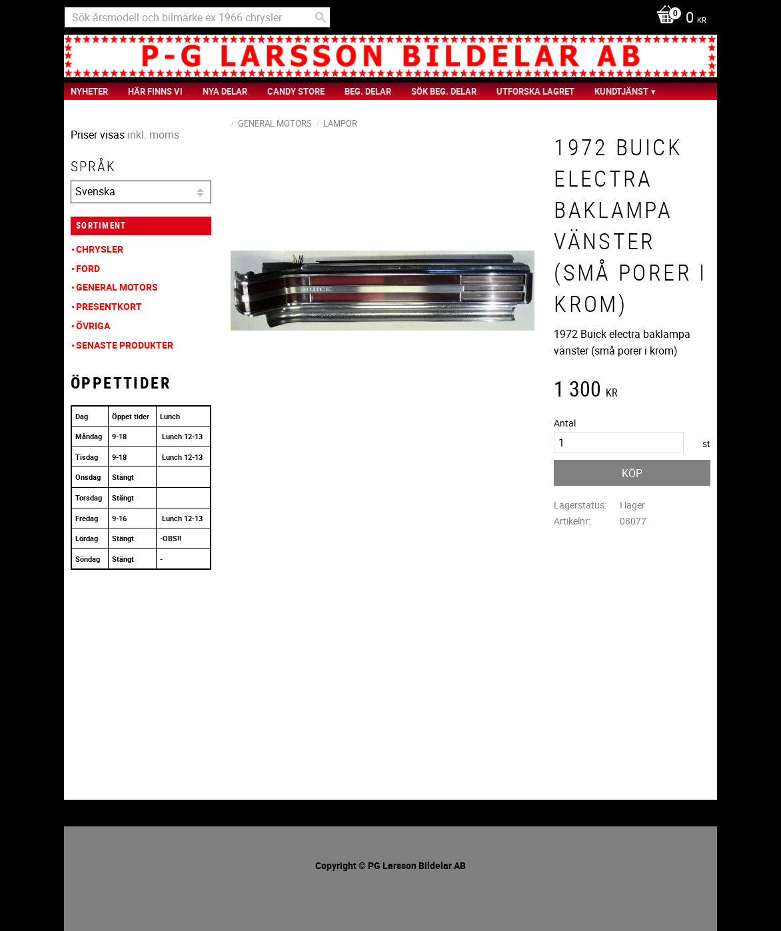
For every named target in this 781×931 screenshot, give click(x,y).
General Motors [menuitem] (117, 287)
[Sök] (321, 17)
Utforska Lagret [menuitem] (535, 91)
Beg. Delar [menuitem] (368, 91)
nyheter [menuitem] (89, 91)
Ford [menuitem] (88, 268)
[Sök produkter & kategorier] (197, 17)
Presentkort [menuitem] (109, 306)
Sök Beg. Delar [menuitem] (443, 91)
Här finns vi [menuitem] (155, 91)
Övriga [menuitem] (93, 325)
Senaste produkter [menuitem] (124, 345)
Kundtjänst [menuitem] (621, 91)
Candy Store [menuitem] (296, 91)
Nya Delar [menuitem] (225, 91)
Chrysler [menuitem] (99, 249)
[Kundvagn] (678, 18)
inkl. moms (153, 134)
